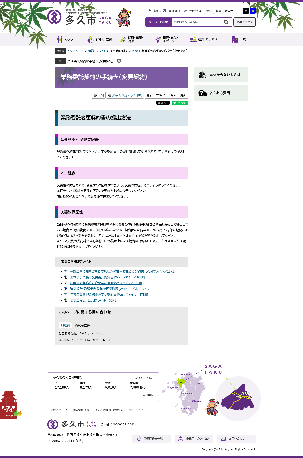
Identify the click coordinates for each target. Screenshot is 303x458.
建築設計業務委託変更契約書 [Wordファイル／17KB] (106, 283)
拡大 (218, 10)
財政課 (133, 51)
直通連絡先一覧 (153, 438)
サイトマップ (136, 410)
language (174, 10)
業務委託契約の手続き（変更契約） (90, 61)
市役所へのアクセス (197, 438)
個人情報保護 (81, 410)
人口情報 (148, 395)
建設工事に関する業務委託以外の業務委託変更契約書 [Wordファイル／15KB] (122, 271)
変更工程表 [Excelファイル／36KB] (93, 300)
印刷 (101, 95)
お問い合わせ (237, 438)
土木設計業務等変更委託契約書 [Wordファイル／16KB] (107, 277)
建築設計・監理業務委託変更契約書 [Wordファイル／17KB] (110, 289)
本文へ (157, 10)
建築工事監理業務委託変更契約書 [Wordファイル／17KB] (109, 294)
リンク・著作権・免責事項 (109, 410)
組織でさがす (245, 22)
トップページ (75, 51)
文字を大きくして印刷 (127, 95)
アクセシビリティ (57, 410)
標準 (208, 10)
